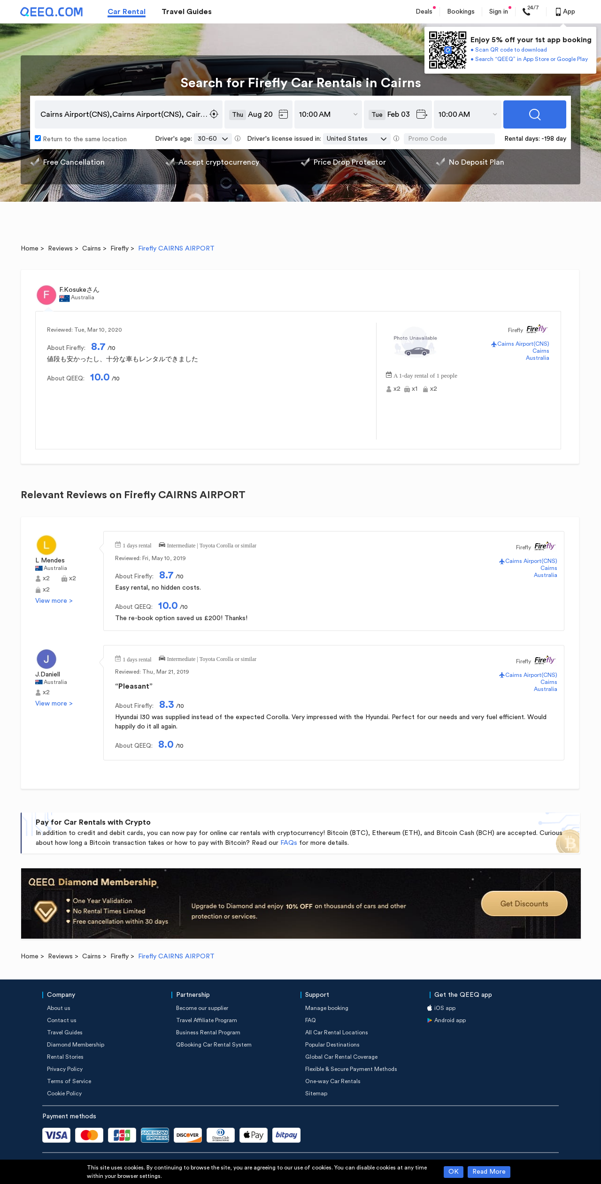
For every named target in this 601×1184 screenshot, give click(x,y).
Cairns (91, 248)
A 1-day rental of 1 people (425, 375)
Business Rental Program (208, 1032)
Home (30, 248)
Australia (537, 358)
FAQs (288, 843)
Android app (450, 1020)
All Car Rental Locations (336, 1032)
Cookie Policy (64, 1093)
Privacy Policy (65, 1069)
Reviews (60, 248)
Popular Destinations (332, 1044)
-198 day (553, 139)
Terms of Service (69, 1081)
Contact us (62, 1020)
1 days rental (137, 544)
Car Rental (127, 11)
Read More (489, 1172)
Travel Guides (187, 11)
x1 (414, 389)
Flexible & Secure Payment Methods (351, 1069)
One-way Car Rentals (333, 1081)
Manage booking (326, 1008)
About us (58, 1008)
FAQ (310, 1020)
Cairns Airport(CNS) (523, 344)
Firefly (119, 248)
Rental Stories (65, 1057)
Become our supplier (202, 1008)
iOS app (444, 1008)
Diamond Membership (75, 1044)
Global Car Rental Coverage (341, 1057)
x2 (397, 389)
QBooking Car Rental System (214, 1044)
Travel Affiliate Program (206, 1020)
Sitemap (316, 1093)
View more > (54, 601)
